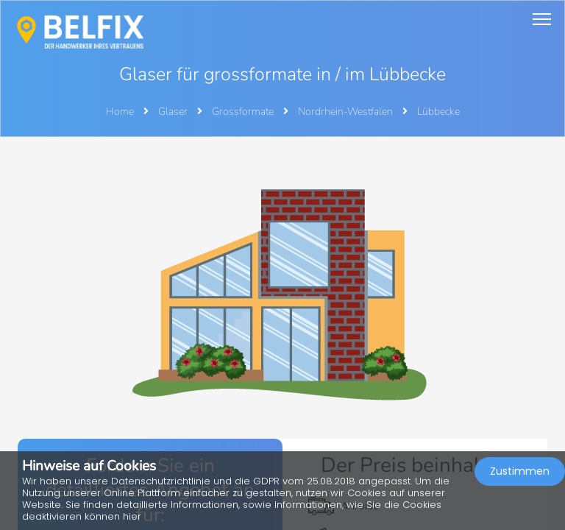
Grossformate (244, 112)
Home (120, 112)
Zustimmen (520, 471)
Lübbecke (438, 112)
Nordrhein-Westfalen (346, 112)
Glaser (174, 112)
